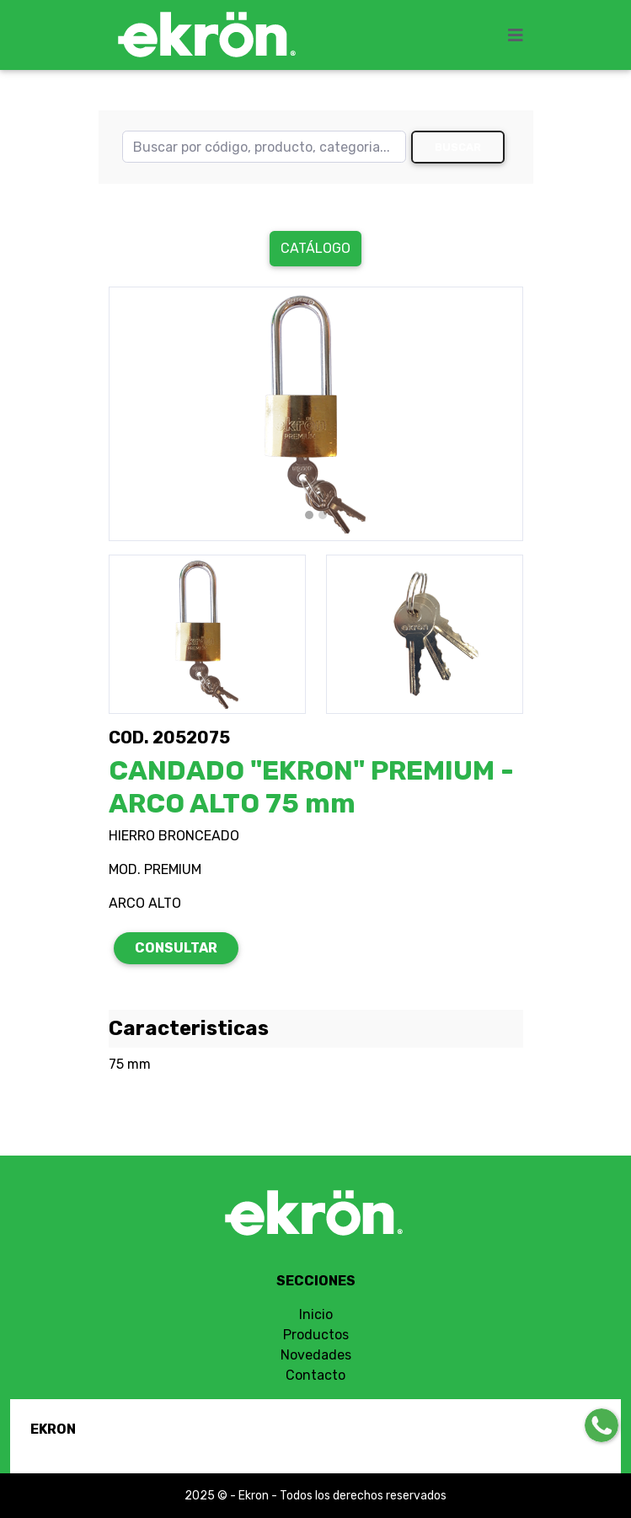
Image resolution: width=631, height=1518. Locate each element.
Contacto (315, 1375)
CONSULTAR (176, 948)
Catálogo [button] (315, 248)
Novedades (316, 1355)
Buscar (458, 147)
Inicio (316, 1314)
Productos (316, 1335)
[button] (140, 414)
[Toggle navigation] (520, 35)
